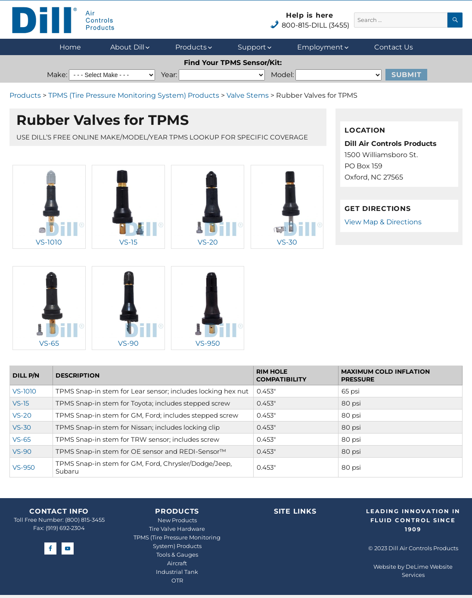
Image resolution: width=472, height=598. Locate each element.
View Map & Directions (383, 222)
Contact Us (393, 47)
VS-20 (208, 242)
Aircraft (177, 563)
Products (191, 47)
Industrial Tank (177, 571)
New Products (177, 520)
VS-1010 (49, 242)
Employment (320, 47)
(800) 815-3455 (85, 519)
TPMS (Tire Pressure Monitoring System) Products (133, 95)
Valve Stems (248, 95)
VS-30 (287, 242)
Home (70, 47)
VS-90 (128, 343)
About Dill (127, 47)
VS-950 (208, 343)
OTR (177, 580)
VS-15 (128, 242)
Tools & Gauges (177, 554)
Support (252, 47)
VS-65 (49, 343)
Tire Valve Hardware (177, 528)
